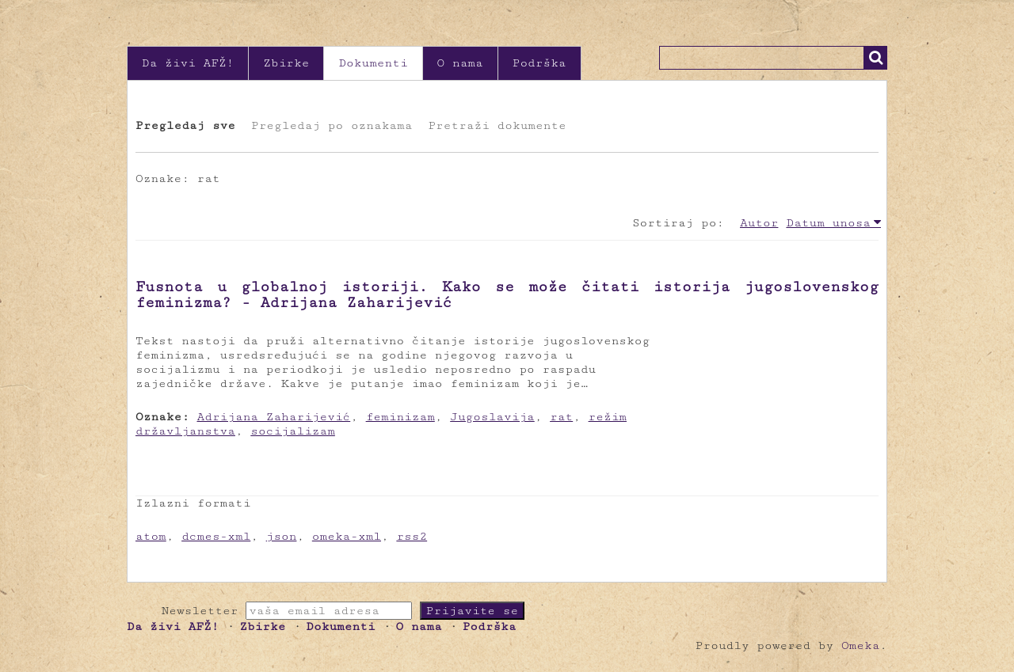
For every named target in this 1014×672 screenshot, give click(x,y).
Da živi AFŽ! (188, 63)
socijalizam (292, 431)
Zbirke (286, 63)
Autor (759, 223)
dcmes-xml (215, 536)
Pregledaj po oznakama (331, 125)
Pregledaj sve (185, 125)
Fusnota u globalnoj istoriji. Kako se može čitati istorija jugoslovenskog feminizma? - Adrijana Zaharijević (507, 294)
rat (561, 416)
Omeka (860, 645)
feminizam (400, 416)
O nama (460, 63)
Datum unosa (828, 223)
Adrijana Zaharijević (274, 416)
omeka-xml (346, 536)
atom (150, 536)
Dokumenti (372, 63)
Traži (875, 58)
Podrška (539, 63)
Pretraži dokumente (497, 125)
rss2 (411, 536)
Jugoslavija (492, 416)
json (281, 536)
